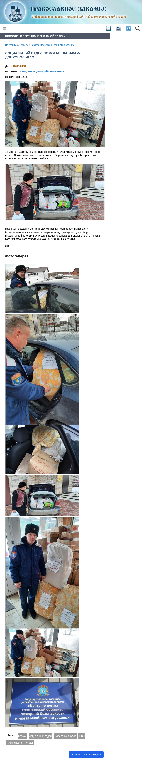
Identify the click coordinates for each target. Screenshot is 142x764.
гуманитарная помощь (20, 742)
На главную (11, 45)
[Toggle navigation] (4, 28)
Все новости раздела (86, 754)
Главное (24, 45)
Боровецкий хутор (65, 736)
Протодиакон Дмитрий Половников (41, 71)
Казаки (22, 736)
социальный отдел (40, 736)
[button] (137, 29)
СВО (82, 736)
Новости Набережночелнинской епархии (52, 45)
